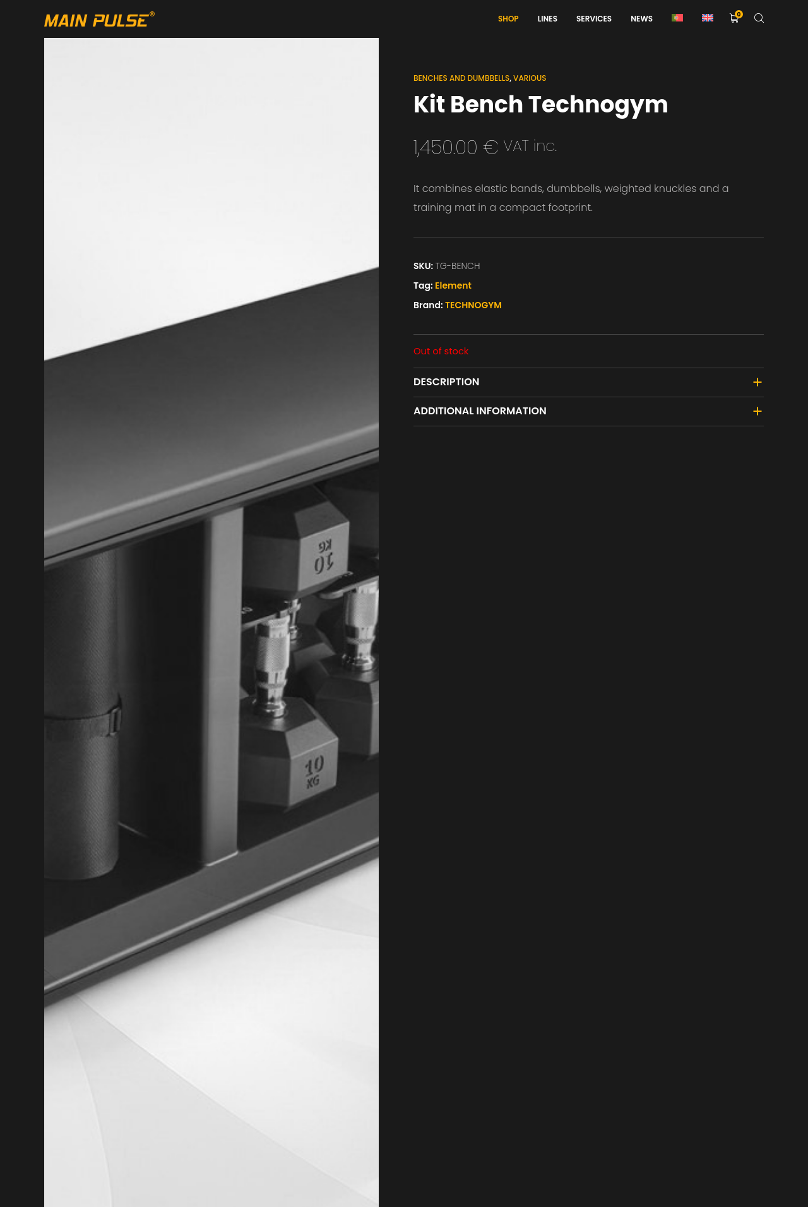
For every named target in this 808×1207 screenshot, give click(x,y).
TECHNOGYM (473, 305)
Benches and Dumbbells (461, 78)
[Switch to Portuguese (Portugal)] (677, 19)
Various (529, 78)
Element (453, 285)
